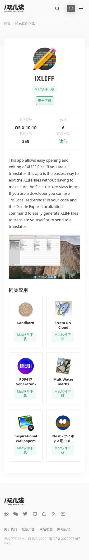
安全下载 (44, 100)
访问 (63, 141)
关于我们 (10, 529)
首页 (7, 23)
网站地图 (46, 529)
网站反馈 (63, 529)
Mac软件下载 (25, 23)
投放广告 (28, 529)
